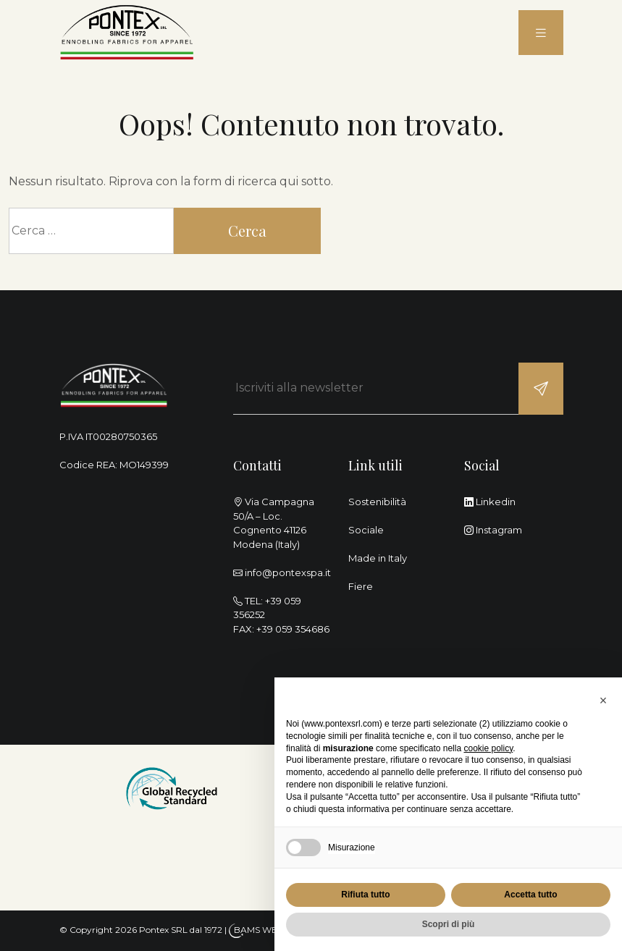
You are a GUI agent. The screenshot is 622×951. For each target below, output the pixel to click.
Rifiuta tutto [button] (365, 894)
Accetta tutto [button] (530, 894)
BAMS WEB (259, 929)
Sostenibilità (377, 501)
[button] (603, 700)
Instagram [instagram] (493, 530)
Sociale (366, 530)
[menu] (540, 33)
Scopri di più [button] (448, 924)
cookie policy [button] (488, 748)
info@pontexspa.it (288, 572)
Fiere (360, 586)
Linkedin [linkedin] (490, 501)
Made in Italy (377, 558)
